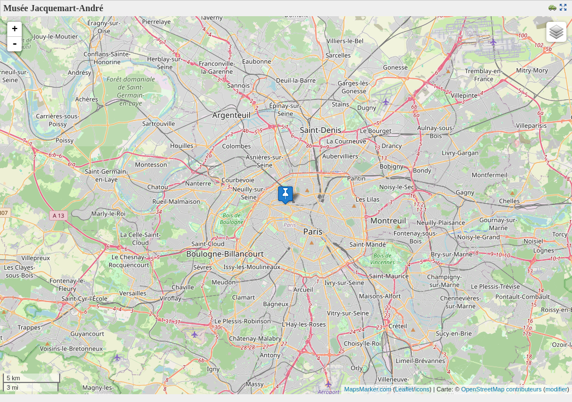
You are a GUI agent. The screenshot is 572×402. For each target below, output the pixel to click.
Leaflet (404, 389)
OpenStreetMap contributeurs (501, 389)
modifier (556, 389)
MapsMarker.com (367, 389)
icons (422, 389)
